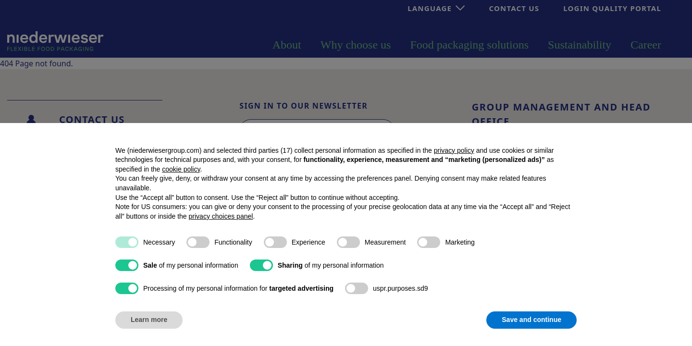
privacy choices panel (221, 216)
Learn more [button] (149, 319)
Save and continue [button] (531, 319)
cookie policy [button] (181, 169)
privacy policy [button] (454, 150)
